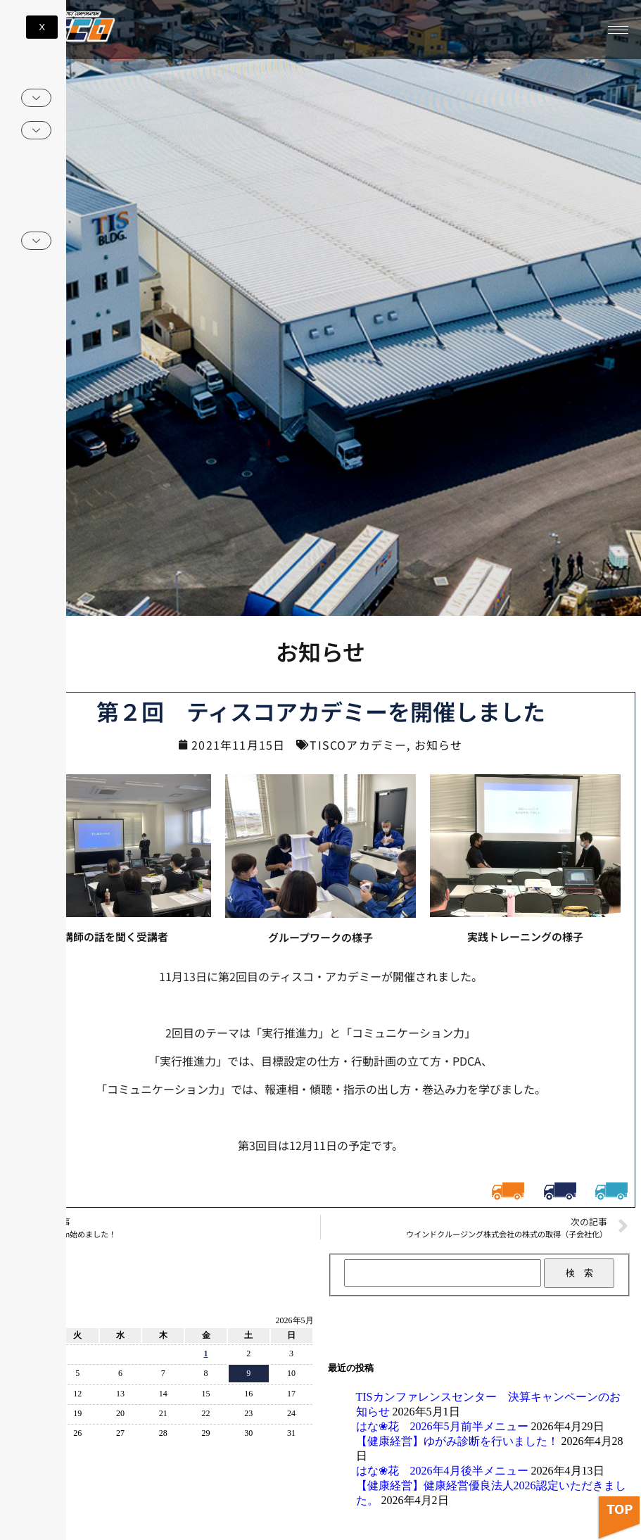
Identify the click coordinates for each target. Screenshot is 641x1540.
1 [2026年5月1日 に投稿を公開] (206, 1353)
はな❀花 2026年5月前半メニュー (442, 1426)
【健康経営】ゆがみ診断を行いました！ (457, 1441)
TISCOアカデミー (358, 744)
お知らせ (438, 744)
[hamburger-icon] (618, 29)
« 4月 (25, 1450)
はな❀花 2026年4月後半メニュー (442, 1471)
